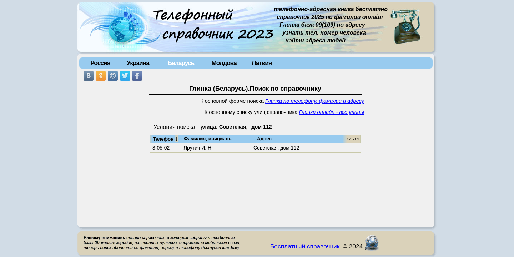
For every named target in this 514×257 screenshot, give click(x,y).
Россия (100, 62)
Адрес (264, 138)
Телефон (165, 138)
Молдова (223, 62)
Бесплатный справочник (304, 246)
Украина (138, 62)
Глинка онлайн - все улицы (331, 112)
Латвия (262, 62)
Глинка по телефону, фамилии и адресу (314, 101)
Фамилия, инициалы (208, 138)
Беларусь (181, 62)
